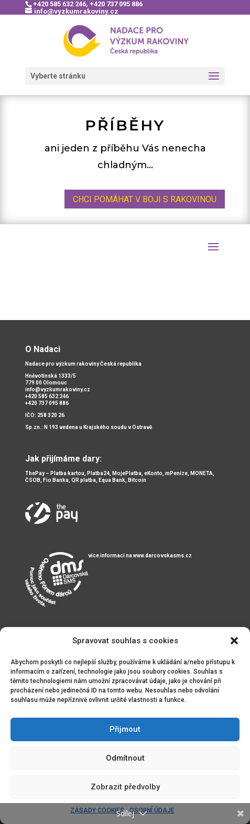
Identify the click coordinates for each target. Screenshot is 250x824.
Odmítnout (125, 758)
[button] (234, 640)
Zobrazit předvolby (125, 787)
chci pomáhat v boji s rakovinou (144, 199)
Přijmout (125, 729)
